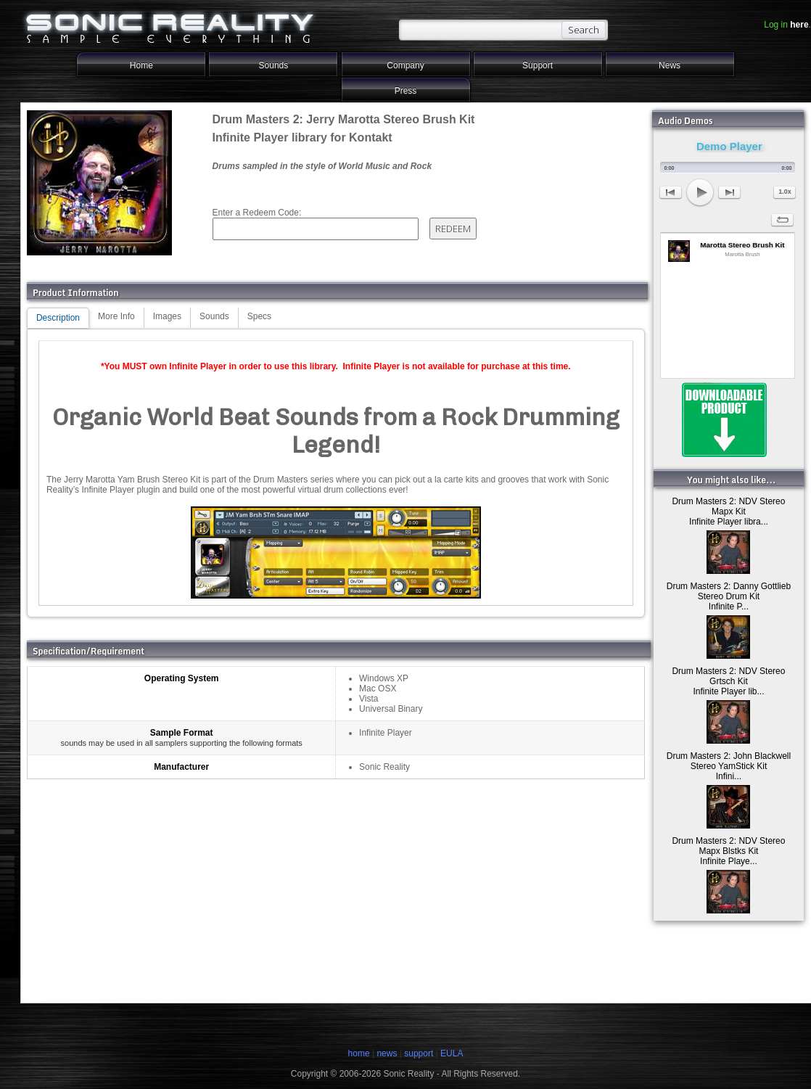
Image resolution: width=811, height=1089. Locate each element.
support (419, 1053)
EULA (451, 1053)
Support (537, 65)
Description (58, 318)
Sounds (274, 65)
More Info (116, 316)
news (386, 1053)
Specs (259, 316)
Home (141, 65)
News (669, 65)
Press (406, 91)
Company (405, 65)
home (359, 1053)
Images (167, 316)
